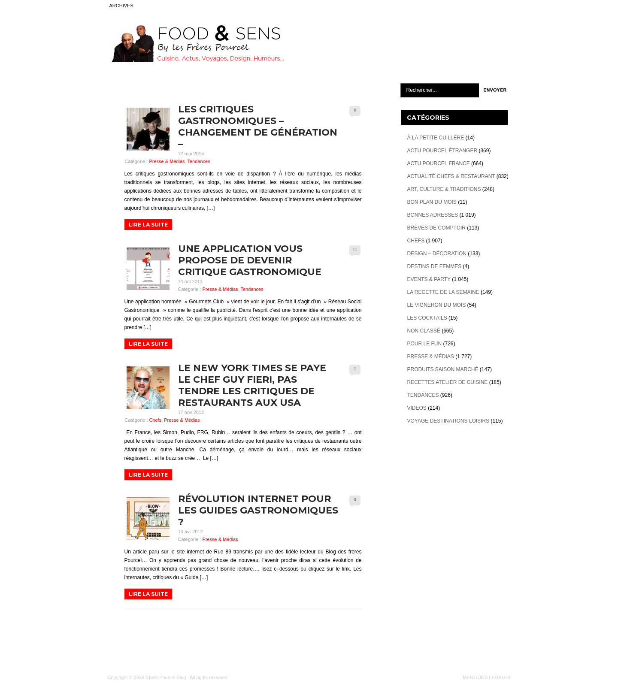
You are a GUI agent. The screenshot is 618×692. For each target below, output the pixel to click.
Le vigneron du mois (436, 305)
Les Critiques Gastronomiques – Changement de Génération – (257, 126)
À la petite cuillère (435, 138)
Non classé (423, 331)
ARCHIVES (121, 5)
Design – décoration (437, 254)
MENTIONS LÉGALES (486, 677)
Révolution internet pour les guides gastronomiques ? (258, 510)
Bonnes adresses (432, 215)
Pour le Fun (424, 344)
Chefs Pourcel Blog (165, 677)
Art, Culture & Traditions (444, 189)
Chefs (155, 420)
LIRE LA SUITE (148, 224)
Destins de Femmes (434, 266)
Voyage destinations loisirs (448, 421)
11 (355, 249)
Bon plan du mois (432, 202)
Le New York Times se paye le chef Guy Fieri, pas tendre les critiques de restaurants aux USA (252, 385)
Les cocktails (427, 318)
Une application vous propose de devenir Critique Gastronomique (249, 260)
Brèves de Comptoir (436, 228)
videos (417, 408)
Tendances (198, 161)
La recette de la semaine (443, 292)
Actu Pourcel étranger (442, 151)
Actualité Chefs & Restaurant (451, 176)
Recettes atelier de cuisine (447, 382)
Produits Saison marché (443, 369)
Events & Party (429, 279)
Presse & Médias (167, 161)
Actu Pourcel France (438, 163)
